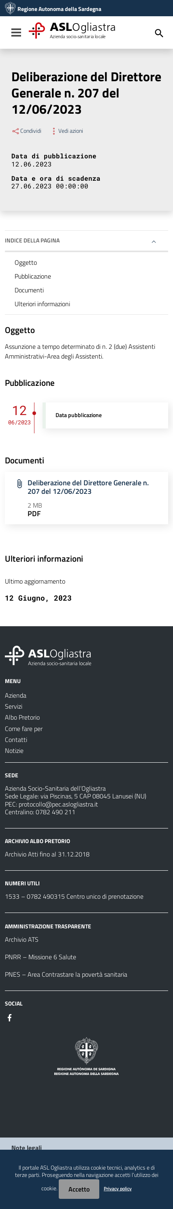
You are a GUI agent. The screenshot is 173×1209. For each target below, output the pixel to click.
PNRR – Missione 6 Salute (40, 957)
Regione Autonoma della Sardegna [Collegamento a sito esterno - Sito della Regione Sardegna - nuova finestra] (59, 9)
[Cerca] (159, 33)
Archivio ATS (21, 939)
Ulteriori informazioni (42, 304)
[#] (10, 1017)
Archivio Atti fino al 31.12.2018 (47, 854)
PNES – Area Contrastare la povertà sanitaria (66, 974)
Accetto (79, 1189)
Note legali (26, 1148)
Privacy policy (118, 1188)
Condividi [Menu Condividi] (26, 130)
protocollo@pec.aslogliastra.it (58, 804)
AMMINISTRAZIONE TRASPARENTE (48, 926)
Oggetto (26, 262)
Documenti (29, 290)
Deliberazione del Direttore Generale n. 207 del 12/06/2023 (88, 487)
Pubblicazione (33, 276)
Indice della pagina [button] (32, 240)
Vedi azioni (66, 130)
